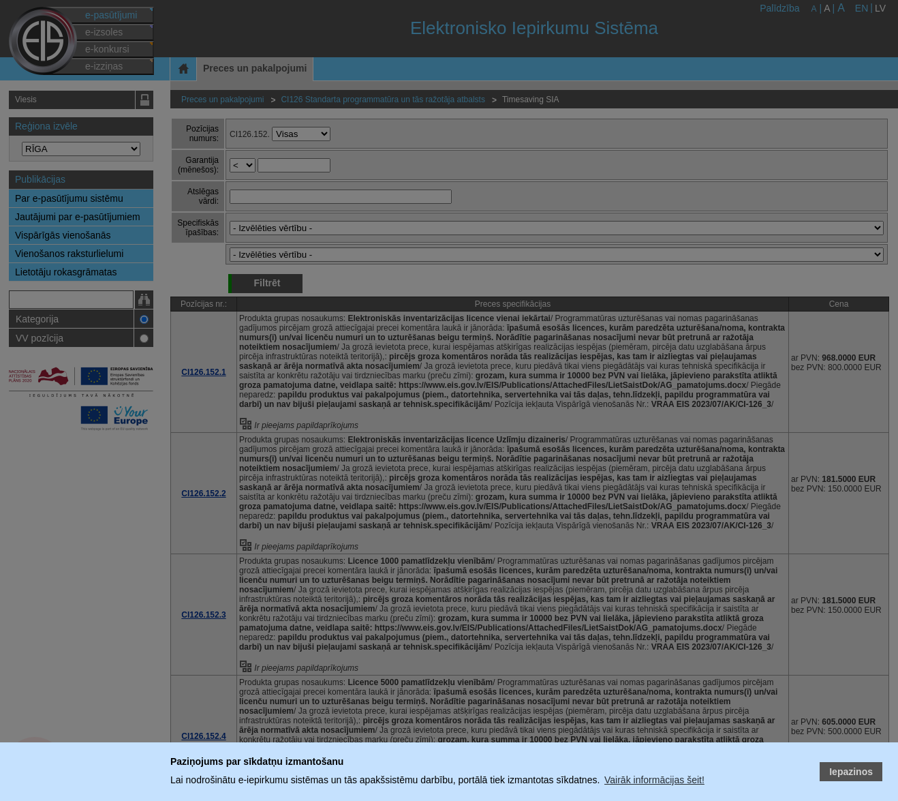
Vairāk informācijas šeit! (654, 779)
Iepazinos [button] (851, 771)
